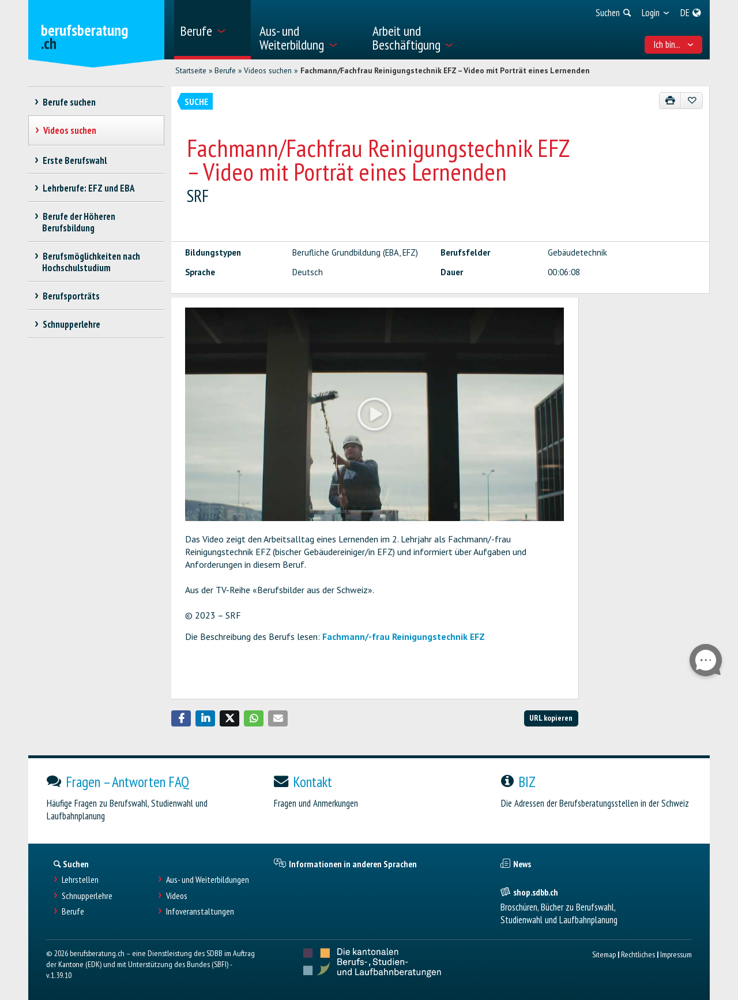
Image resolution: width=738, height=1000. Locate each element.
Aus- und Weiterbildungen (207, 879)
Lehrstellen (80, 879)
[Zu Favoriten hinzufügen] (691, 100)
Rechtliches (638, 954)
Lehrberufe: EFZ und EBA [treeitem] (88, 188)
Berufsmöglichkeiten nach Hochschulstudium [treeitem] (91, 262)
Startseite (190, 70)
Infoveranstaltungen (200, 911)
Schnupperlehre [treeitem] (71, 324)
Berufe (225, 70)
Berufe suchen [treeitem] (69, 102)
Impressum (676, 954)
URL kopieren (551, 717)
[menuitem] (212, 29)
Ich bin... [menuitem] (673, 44)
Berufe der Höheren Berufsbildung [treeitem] (78, 222)
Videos (176, 895)
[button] (181, 718)
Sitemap (604, 954)
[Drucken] (670, 100)
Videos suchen (268, 70)
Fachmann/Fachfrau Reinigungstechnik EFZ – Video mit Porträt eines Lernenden (445, 70)
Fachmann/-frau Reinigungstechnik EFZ (403, 636)
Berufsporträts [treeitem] (71, 296)
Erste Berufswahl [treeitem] (74, 160)
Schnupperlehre (87, 895)
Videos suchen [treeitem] (69, 130)
